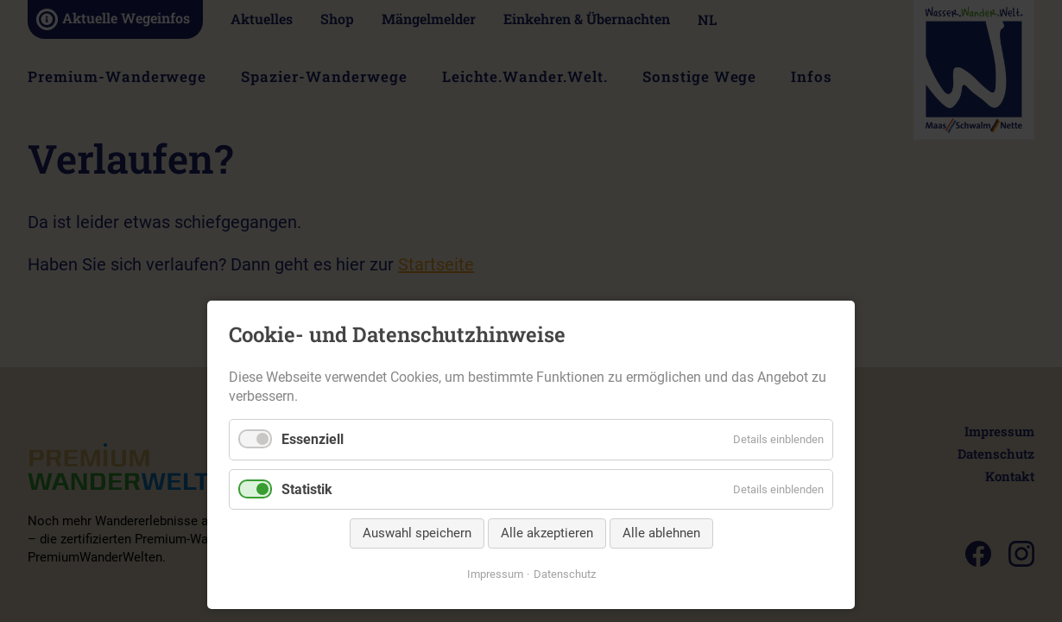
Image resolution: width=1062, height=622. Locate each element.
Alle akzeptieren (547, 533)
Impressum (495, 574)
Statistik (306, 489)
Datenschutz (565, 574)
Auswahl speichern (417, 533)
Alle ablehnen (661, 533)
